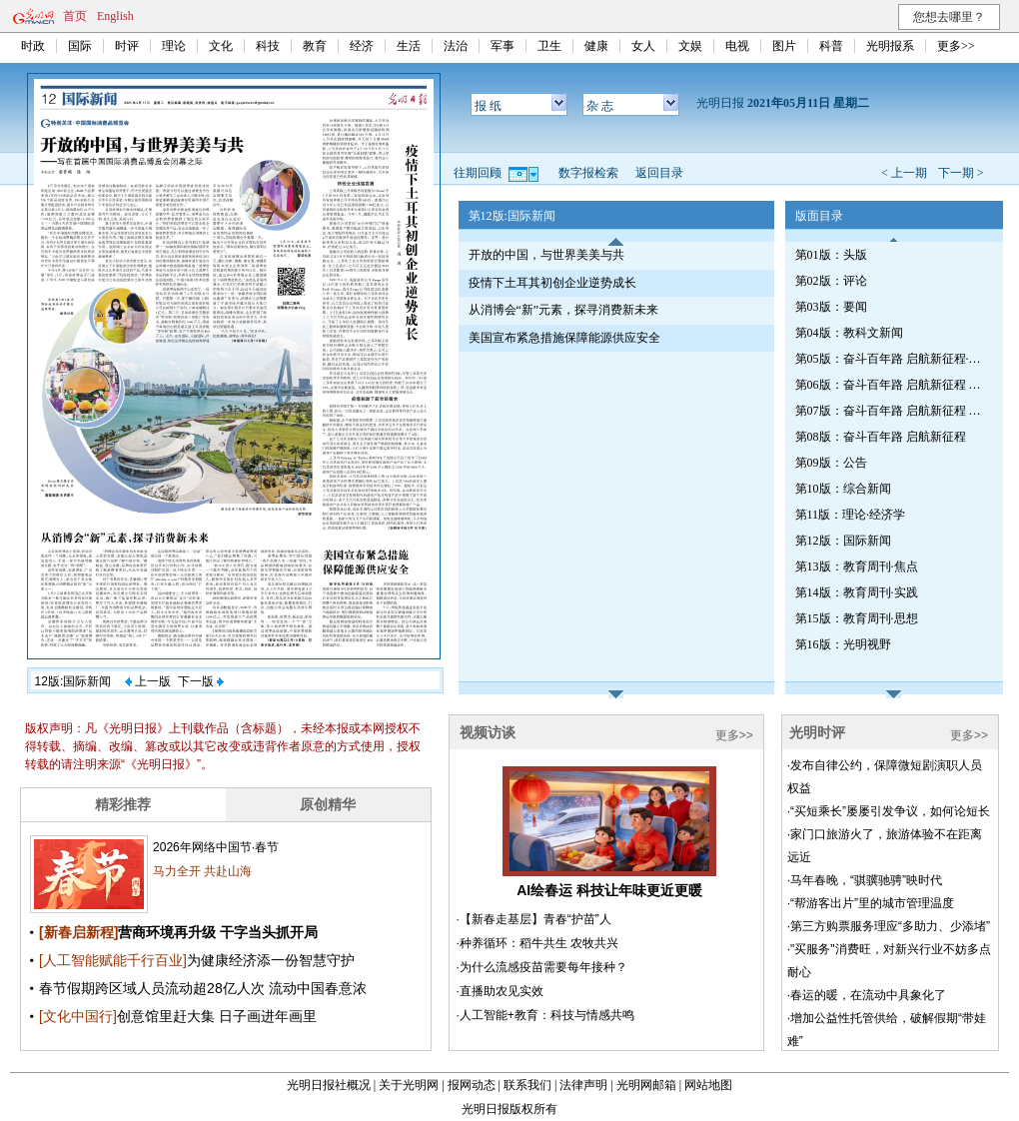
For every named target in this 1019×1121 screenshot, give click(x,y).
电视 (737, 46)
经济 (362, 46)
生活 (409, 46)
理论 (174, 46)
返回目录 (659, 173)
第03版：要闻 (831, 307)
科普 (831, 46)
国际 (80, 46)
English (115, 16)
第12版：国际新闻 (843, 541)
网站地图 (708, 1085)
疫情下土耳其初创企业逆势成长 (552, 283)
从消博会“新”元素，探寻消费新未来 (564, 310)
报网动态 (472, 1085)
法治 (456, 46)
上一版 (148, 681)
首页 (75, 16)
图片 (784, 46)
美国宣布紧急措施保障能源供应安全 (564, 338)
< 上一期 (904, 173)
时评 (127, 46)
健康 (596, 46)
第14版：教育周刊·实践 (856, 592)
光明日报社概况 (329, 1085)
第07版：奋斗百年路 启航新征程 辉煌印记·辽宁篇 (890, 411)
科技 (268, 46)
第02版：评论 (831, 281)
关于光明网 (409, 1085)
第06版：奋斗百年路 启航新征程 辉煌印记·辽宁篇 (890, 385)
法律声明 (583, 1085)
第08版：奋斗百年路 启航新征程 (880, 437)
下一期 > (961, 173)
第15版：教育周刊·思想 (856, 618)
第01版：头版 (831, 255)
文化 (221, 46)
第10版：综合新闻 (843, 489)
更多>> (956, 46)
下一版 (201, 681)
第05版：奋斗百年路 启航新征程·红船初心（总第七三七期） (890, 359)
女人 (643, 46)
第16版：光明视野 (843, 644)
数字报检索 (588, 173)
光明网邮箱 (646, 1085)
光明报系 (890, 46)
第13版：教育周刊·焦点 (856, 566)
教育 (315, 46)
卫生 (549, 46)
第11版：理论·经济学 (850, 515)
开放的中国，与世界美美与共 (546, 255)
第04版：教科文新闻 (849, 333)
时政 (33, 46)
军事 (502, 46)
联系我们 (527, 1085)
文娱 (690, 46)
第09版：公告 (831, 463)
